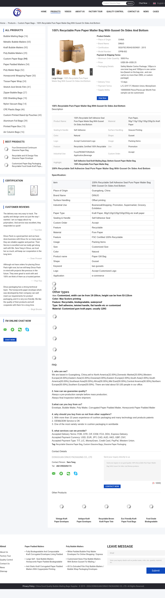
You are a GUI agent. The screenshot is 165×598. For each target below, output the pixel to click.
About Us (80, 11)
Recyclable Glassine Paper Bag (69, 444)
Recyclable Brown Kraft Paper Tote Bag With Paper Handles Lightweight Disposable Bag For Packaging (106, 520)
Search (130, 3)
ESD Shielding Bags (12, 98)
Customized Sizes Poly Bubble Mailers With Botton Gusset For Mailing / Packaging (84, 561)
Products (56, 11)
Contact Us (133, 11)
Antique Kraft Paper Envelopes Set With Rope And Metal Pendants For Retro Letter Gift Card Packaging (84, 520)
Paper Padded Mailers (14, 64)
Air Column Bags (11, 132)
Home (43, 11)
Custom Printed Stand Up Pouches (20, 115)
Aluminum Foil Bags (13, 120)
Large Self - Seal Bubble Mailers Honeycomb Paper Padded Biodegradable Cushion (44, 561)
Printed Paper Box (12, 126)
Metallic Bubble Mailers (14, 42)
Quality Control (115, 11)
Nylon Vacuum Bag (12, 104)
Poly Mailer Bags (11, 70)
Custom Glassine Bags (93, 444)
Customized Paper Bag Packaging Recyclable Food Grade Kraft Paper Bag (27, 166)
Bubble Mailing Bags (13, 36)
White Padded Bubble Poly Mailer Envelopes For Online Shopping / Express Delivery (85, 553)
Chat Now (143, 3)
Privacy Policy (28, 586)
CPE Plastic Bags (11, 109)
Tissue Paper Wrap (12, 81)
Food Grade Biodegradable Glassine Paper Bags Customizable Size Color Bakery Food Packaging (151, 520)
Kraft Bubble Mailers (13, 47)
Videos (68, 11)
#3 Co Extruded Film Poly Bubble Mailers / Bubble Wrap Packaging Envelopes (85, 567)
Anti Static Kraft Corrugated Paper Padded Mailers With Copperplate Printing (44, 567)
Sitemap (3, 571)
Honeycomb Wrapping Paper (17, 75)
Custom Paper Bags (26, 23)
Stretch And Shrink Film (14, 87)
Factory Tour (95, 11)
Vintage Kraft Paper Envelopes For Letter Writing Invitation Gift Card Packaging (61, 520)
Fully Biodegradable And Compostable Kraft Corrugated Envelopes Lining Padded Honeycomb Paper (44, 553)
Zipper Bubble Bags (12, 92)
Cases (156, 11)
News (146, 11)
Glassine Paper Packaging (115, 444)
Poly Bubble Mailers (13, 53)
